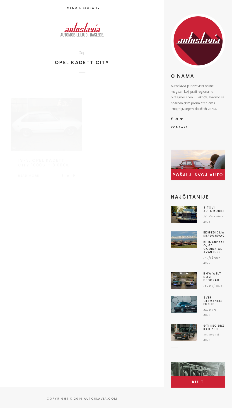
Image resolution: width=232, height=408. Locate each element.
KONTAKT (179, 127)
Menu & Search (83, 8)
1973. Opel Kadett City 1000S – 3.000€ (44, 158)
